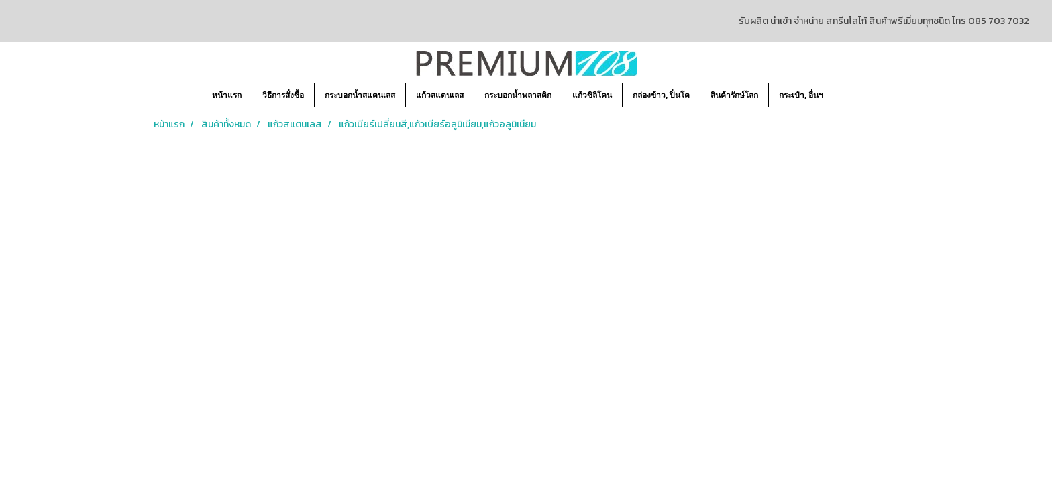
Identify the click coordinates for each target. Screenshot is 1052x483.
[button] (845, 95)
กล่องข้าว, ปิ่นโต (661, 95)
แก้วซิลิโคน (592, 95)
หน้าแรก (227, 95)
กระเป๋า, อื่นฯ (801, 95)
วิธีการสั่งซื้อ (283, 95)
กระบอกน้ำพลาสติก (517, 95)
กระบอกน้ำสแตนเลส (360, 95)
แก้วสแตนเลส (440, 95)
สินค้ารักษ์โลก (734, 95)
